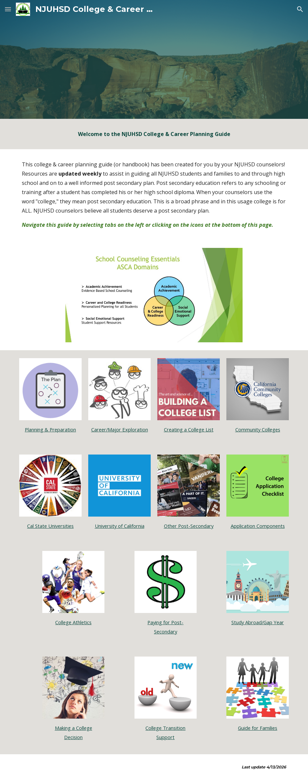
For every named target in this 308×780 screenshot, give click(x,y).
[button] (8, 9)
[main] (154, 134)
